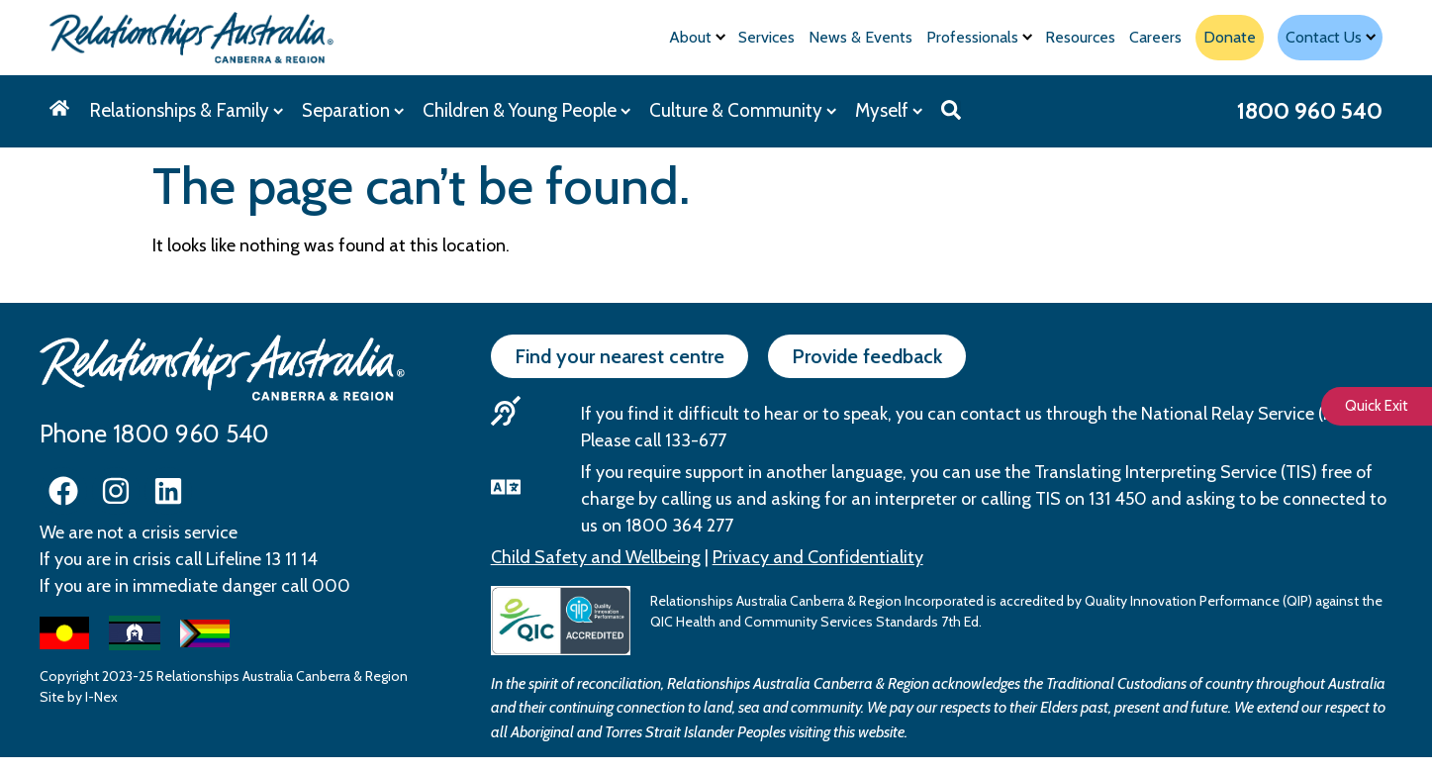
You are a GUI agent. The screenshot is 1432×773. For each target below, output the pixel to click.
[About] (696, 37)
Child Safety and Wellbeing (596, 557)
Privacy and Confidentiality (818, 557)
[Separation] (352, 111)
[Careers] (1155, 37)
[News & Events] (860, 37)
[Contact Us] (1330, 37)
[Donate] (1229, 37)
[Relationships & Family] (185, 111)
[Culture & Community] (742, 111)
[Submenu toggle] (721, 37)
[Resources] (1080, 37)
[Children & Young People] (526, 111)
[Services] (766, 37)
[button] (951, 110)
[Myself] (888, 111)
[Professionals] (978, 37)
